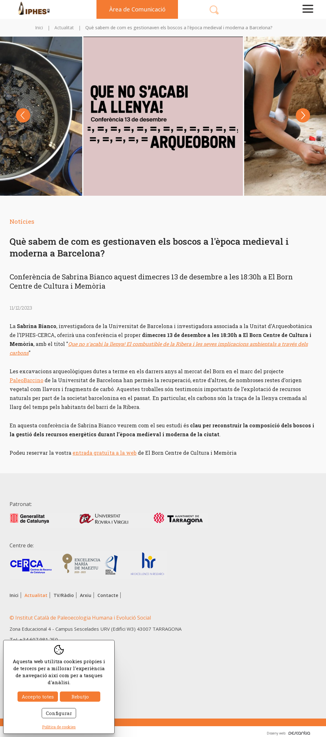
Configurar (59, 713)
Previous (23, 115)
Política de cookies (59, 726)
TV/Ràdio (63, 595)
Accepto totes (38, 696)
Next (303, 115)
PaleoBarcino (26, 380)
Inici (39, 28)
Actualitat (64, 28)
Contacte (107, 595)
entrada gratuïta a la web (105, 452)
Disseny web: (288, 733)
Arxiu (85, 595)
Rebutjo (80, 696)
